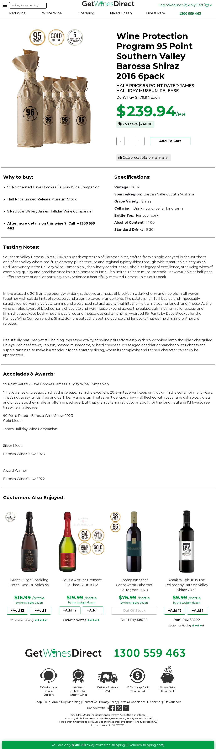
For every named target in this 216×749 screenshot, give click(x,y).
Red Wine (17, 13)
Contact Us (89, 702)
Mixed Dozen (121, 13)
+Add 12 (17, 611)
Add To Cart (170, 141)
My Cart (201, 5)
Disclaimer (154, 702)
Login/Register (174, 5)
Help (47, 702)
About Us (58, 702)
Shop (38, 702)
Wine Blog (73, 702)
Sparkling (86, 13)
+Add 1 (40, 611)
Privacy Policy (108, 702)
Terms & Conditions (132, 702)
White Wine (52, 13)
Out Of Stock (134, 611)
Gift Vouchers (172, 702)
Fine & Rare (155, 13)
